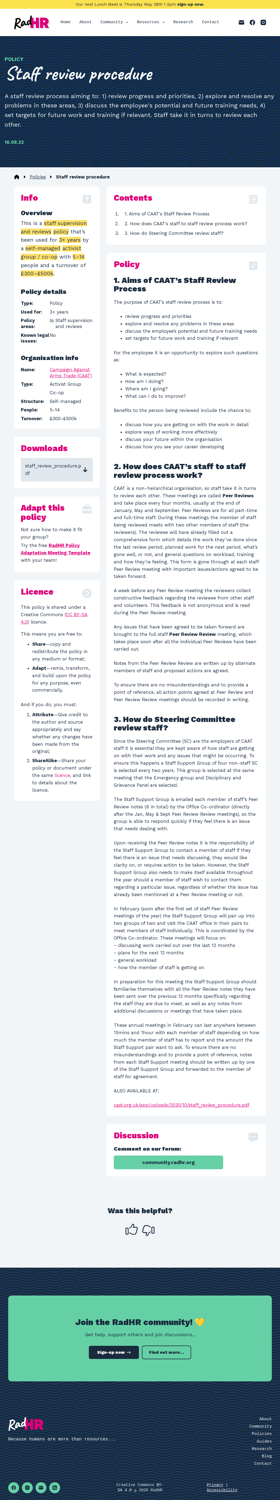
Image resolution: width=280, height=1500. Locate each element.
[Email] (241, 22)
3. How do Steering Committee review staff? (174, 233)
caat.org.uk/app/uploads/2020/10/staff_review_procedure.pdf (181, 1105)
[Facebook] (252, 22)
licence (62, 775)
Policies (38, 177)
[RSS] (54, 1487)
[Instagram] (263, 22)
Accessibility (222, 1490)
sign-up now (190, 4)
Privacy (215, 1484)
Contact (211, 22)
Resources (152, 22)
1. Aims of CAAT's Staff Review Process (167, 214)
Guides (264, 1441)
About (85, 22)
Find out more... (166, 1352)
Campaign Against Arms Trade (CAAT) (71, 372)
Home (66, 22)
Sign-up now (114, 1352)
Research (183, 22)
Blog (267, 1456)
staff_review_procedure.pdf (53, 469)
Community (115, 22)
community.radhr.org (168, 1162)
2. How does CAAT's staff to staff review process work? (186, 223)
